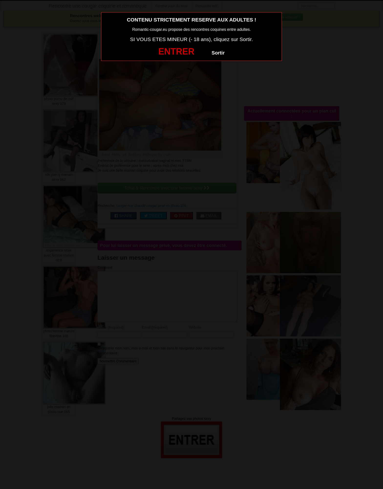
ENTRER (176, 51)
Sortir (218, 53)
